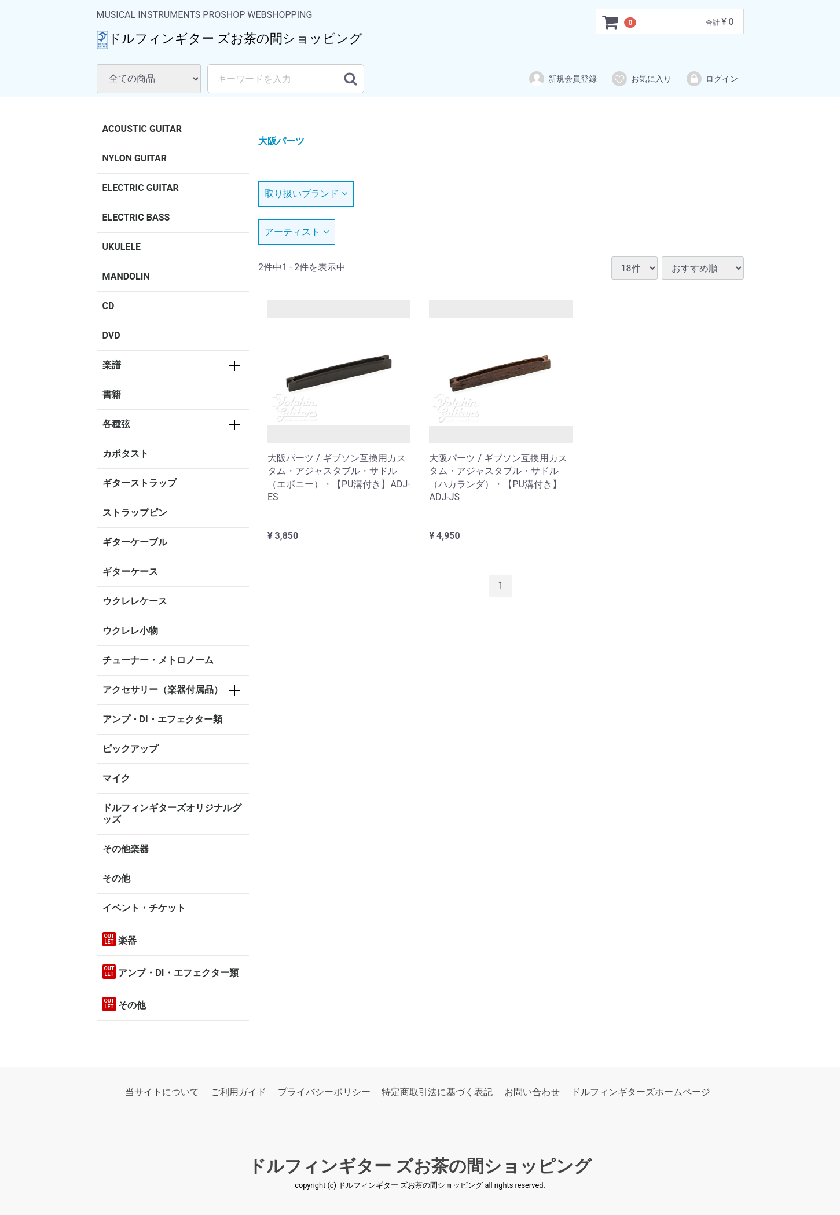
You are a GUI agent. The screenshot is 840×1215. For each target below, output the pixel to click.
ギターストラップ (139, 483)
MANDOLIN (126, 276)
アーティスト (297, 231)
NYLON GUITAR (134, 158)
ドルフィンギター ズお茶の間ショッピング (420, 1167)
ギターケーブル (134, 542)
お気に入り (641, 78)
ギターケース (130, 571)
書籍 (111, 394)
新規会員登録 (562, 78)
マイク (116, 778)
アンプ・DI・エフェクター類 (162, 719)
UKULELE (121, 246)
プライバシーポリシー (324, 1091)
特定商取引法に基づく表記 (437, 1091)
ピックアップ (130, 748)
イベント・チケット (144, 907)
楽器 (119, 939)
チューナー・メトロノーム (158, 660)
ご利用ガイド (238, 1091)
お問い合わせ (532, 1091)
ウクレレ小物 (130, 630)
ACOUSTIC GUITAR (142, 128)
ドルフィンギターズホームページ (640, 1091)
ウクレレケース (134, 601)
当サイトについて (162, 1091)
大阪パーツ (281, 140)
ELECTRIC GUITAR (140, 187)
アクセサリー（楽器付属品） (162, 689)
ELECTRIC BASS (136, 217)
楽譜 (111, 364)
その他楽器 (125, 848)
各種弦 (116, 424)
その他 (116, 878)
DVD (111, 335)
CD (108, 305)
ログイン (711, 78)
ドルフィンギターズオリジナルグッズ (171, 813)
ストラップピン (134, 512)
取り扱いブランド (306, 193)
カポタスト (125, 453)
